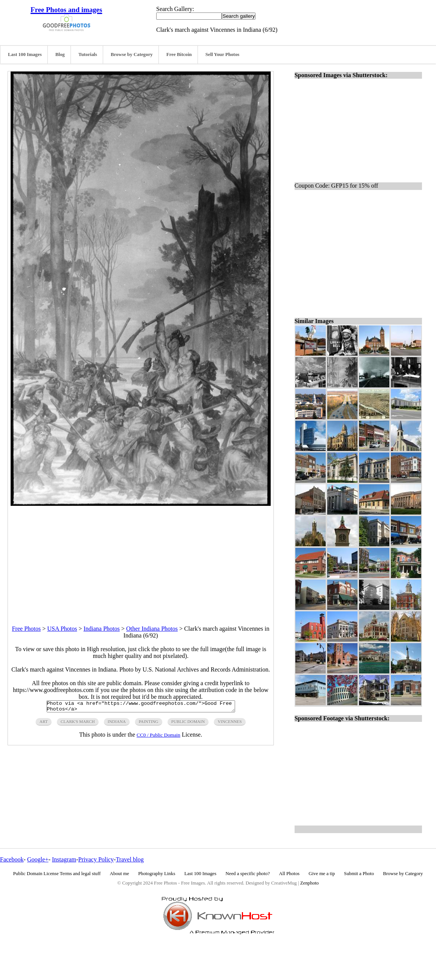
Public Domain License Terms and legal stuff (57, 873)
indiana (117, 723)
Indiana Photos (101, 628)
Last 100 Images (25, 54)
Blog (60, 54)
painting (148, 723)
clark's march (78, 723)
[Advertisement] (140, 559)
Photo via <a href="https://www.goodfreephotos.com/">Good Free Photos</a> (140, 707)
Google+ (38, 859)
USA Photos (62, 628)
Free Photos (26, 628)
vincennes (230, 723)
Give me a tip (322, 873)
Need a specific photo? (248, 873)
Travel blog (130, 859)
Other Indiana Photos (152, 628)
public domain (188, 723)
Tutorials (87, 54)
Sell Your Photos (222, 54)
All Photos (289, 873)
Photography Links (156, 873)
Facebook (12, 859)
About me (119, 873)
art (43, 723)
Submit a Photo (359, 873)
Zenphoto (309, 883)
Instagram (64, 859)
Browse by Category (132, 54)
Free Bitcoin (179, 54)
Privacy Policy (96, 859)
